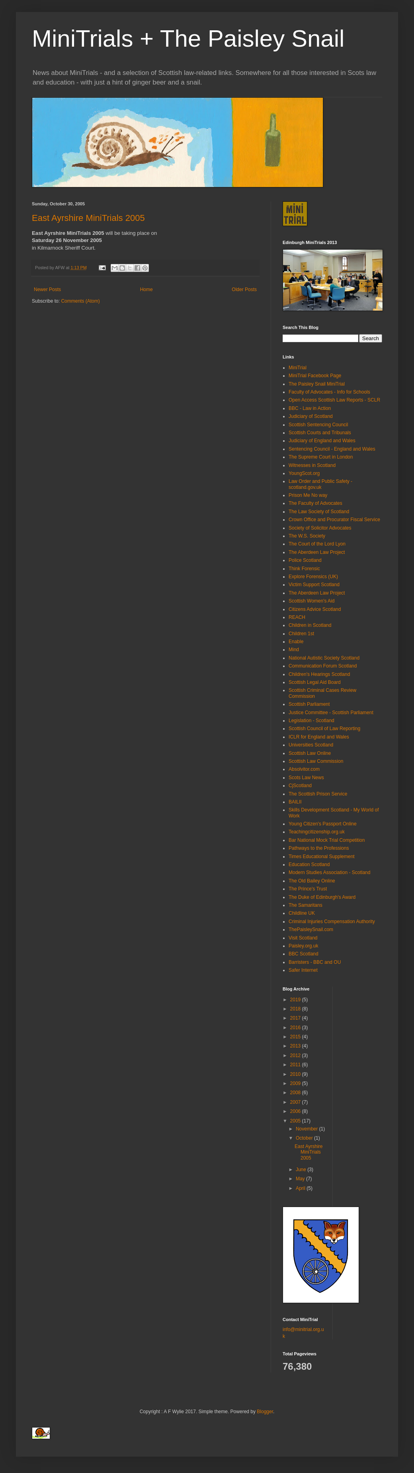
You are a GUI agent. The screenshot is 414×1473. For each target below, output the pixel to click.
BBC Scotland (303, 954)
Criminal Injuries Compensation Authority (332, 921)
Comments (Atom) (80, 301)
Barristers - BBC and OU (315, 962)
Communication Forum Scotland (323, 666)
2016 (296, 1027)
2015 (296, 1037)
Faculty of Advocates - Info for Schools (329, 392)
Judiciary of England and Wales (322, 440)
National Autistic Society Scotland (324, 658)
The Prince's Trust (308, 889)
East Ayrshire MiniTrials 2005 (88, 218)
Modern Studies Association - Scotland (329, 872)
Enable (296, 641)
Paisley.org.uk (303, 946)
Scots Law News (306, 777)
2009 (296, 1083)
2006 (296, 1111)
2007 (296, 1102)
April (301, 1188)
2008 (296, 1092)
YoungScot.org (304, 473)
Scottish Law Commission (316, 761)
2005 (296, 1121)
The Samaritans (305, 905)
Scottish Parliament (309, 704)
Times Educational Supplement (322, 856)
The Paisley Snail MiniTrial (317, 384)
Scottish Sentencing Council (318, 424)
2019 (296, 999)
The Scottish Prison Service (318, 794)
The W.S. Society (307, 536)
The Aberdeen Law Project (317, 552)
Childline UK (302, 913)
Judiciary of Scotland (311, 416)
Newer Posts (47, 289)
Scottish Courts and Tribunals (320, 432)
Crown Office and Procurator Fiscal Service (334, 519)
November (307, 1129)
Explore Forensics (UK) (313, 576)
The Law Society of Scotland (319, 511)
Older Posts (244, 289)
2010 (296, 1074)
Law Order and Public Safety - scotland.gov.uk (320, 484)
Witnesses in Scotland (312, 465)
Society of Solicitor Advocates (320, 528)
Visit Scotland (303, 938)
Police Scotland (305, 560)
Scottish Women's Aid (311, 601)
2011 (296, 1064)
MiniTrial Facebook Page (315, 375)
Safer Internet (303, 970)
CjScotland (300, 785)
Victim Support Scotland (314, 584)
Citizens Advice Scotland (315, 609)
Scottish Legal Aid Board (315, 682)
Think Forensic (304, 568)
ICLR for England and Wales (319, 737)
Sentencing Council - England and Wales (332, 449)
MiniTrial (298, 367)
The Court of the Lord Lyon (317, 544)
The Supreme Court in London (321, 457)
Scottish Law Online (310, 753)
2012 (296, 1055)
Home (146, 289)
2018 (296, 1009)
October (305, 1138)
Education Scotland (309, 864)
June (301, 1169)
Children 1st (301, 633)
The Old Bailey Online (312, 881)
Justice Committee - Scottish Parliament (331, 712)
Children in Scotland (310, 625)
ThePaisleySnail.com (311, 929)
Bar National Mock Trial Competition (327, 840)
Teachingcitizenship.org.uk (317, 832)
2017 (296, 1018)
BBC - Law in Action (310, 408)
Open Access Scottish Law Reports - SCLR (334, 400)
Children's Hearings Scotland (319, 674)
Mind (294, 649)
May (301, 1179)
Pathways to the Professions (319, 848)
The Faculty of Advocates (315, 503)
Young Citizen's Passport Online (323, 824)
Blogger (265, 1411)
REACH (297, 617)
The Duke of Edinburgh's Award (322, 897)
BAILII (295, 802)
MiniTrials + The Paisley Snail (188, 38)
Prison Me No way (308, 495)
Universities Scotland (311, 745)
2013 (296, 1046)
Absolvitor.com (304, 769)
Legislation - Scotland (311, 720)
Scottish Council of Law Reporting (324, 728)
